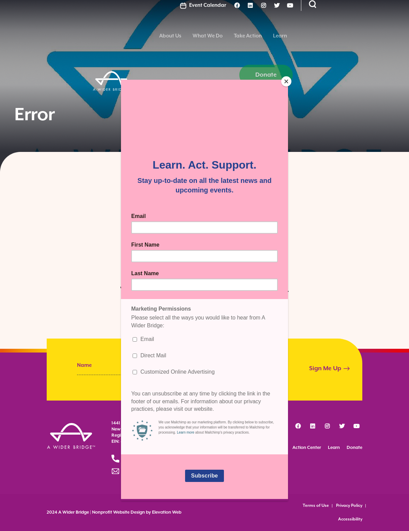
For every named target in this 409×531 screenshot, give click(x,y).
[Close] (286, 81)
